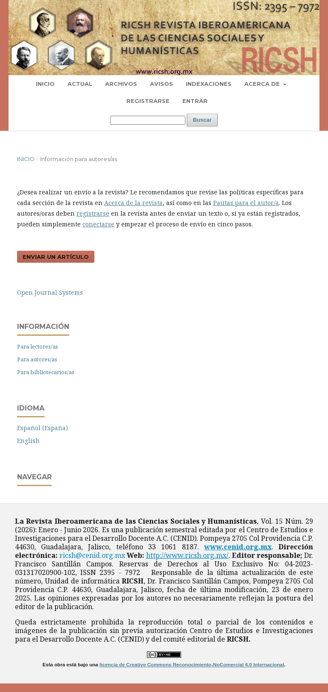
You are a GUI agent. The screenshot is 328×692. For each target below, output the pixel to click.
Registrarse (148, 100)
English (28, 441)
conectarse (98, 224)
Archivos (121, 83)
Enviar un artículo (56, 256)
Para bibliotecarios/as (45, 372)
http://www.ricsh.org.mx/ (187, 555)
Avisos (161, 83)
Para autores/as (37, 359)
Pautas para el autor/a (246, 203)
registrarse (92, 213)
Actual (79, 83)
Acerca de (262, 83)
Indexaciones (208, 83)
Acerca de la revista (133, 203)
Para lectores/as (37, 346)
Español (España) (42, 428)
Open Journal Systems (50, 292)
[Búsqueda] (147, 120)
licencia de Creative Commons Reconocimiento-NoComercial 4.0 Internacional (192, 664)
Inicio (45, 83)
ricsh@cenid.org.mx (92, 555)
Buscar (202, 120)
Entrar (195, 100)
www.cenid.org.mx (238, 546)
